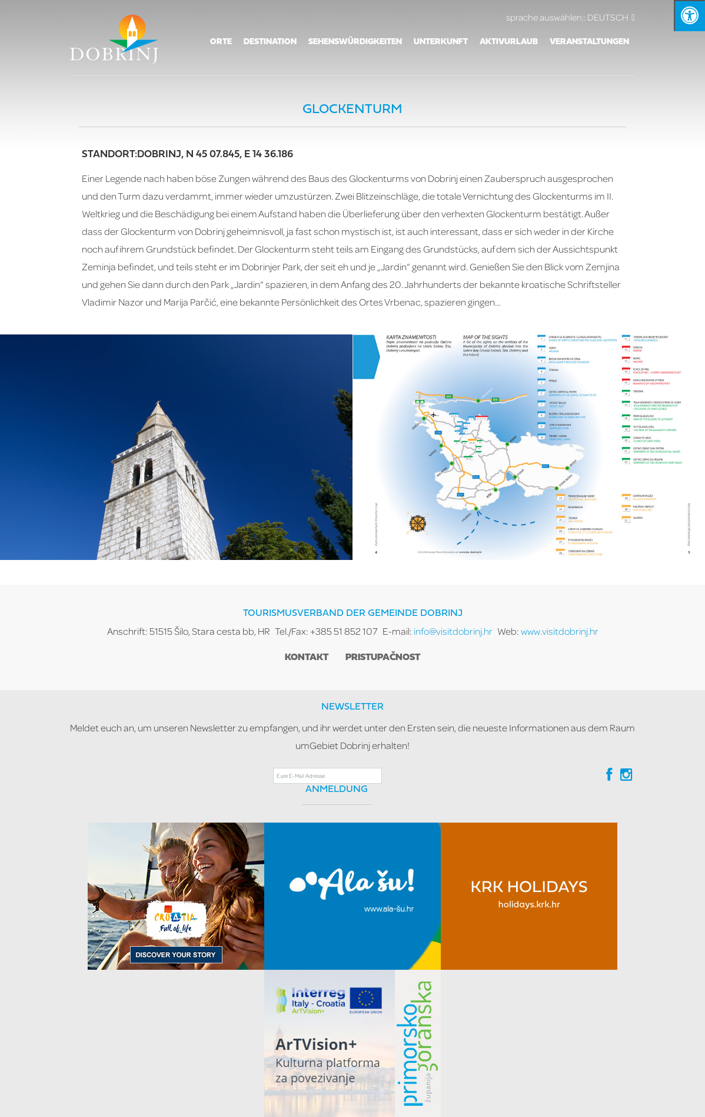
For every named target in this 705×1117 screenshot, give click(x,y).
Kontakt (306, 657)
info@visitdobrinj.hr (453, 631)
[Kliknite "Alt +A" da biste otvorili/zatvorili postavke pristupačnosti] (689, 15)
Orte (221, 42)
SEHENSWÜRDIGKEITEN (355, 42)
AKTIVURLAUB (509, 42)
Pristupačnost (382, 657)
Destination (270, 42)
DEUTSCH (570, 17)
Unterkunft (441, 42)
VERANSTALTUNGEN (589, 42)
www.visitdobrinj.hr (559, 631)
